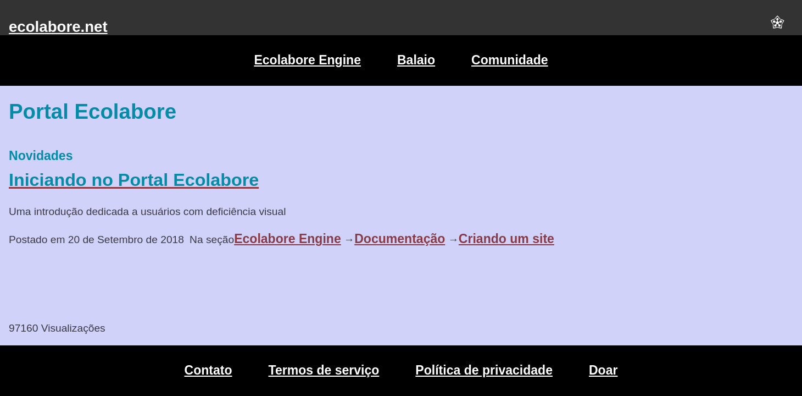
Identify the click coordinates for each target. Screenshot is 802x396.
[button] (777, 27)
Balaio (416, 60)
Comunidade (509, 60)
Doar (603, 370)
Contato (208, 370)
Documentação (399, 239)
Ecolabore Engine (307, 60)
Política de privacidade (484, 370)
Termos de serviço (324, 370)
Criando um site (506, 239)
